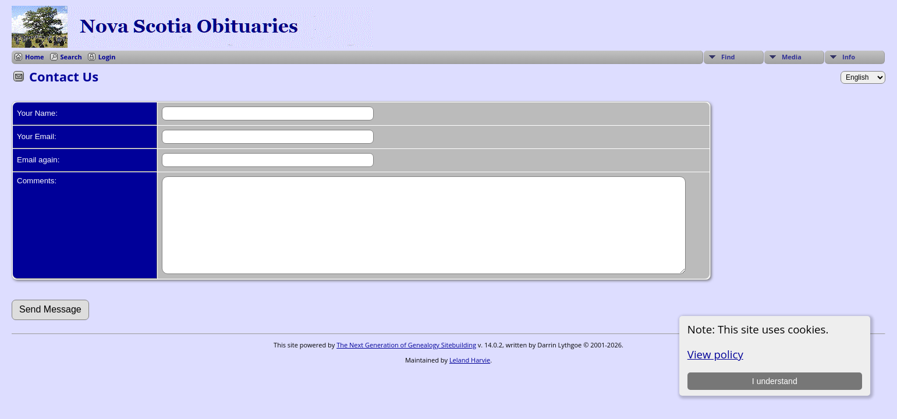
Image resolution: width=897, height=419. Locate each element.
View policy (715, 354)
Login (107, 56)
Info (848, 56)
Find (728, 56)
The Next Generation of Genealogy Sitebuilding (406, 362)
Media (792, 56)
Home (34, 56)
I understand (774, 381)
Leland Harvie (469, 377)
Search (71, 56)
